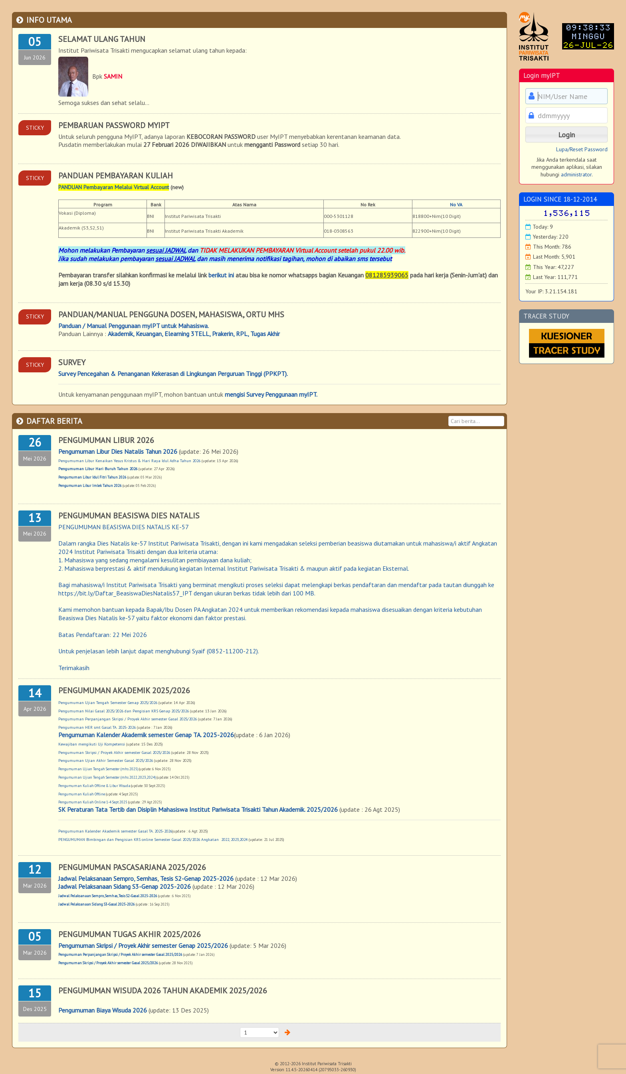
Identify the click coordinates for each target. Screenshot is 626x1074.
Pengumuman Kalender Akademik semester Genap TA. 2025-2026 (146, 735)
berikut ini (221, 275)
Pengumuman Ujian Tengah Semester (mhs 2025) (98, 769)
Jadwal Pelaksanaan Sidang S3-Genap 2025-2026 (125, 886)
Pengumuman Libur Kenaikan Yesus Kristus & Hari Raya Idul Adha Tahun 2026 (129, 460)
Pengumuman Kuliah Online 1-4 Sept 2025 (92, 802)
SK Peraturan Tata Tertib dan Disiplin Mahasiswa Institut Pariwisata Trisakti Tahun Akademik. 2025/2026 (198, 809)
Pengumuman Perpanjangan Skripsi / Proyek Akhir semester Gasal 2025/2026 (127, 719)
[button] (566, 134)
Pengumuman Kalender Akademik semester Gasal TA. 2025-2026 (115, 831)
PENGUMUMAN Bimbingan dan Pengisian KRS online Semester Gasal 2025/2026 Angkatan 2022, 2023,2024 (153, 839)
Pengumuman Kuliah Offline (82, 794)
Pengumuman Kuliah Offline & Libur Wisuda (94, 785)
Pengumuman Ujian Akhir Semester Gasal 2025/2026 (105, 760)
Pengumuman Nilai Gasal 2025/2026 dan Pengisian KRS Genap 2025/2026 (123, 711)
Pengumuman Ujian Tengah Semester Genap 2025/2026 (107, 702)
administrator (576, 174)
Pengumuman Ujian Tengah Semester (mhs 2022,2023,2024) (107, 777)
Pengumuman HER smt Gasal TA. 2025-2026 (97, 727)
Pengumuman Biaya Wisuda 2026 (102, 1010)
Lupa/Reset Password (582, 149)
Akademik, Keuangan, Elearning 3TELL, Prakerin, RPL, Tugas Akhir (194, 334)
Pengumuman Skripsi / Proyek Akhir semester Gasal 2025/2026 (114, 752)
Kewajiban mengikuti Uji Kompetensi (91, 744)
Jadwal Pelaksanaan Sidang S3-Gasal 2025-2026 (97, 904)
